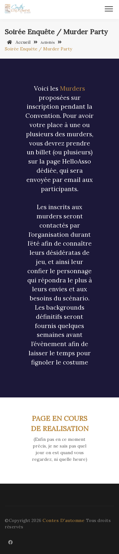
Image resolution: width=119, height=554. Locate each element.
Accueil (17, 42)
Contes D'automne (64, 520)
